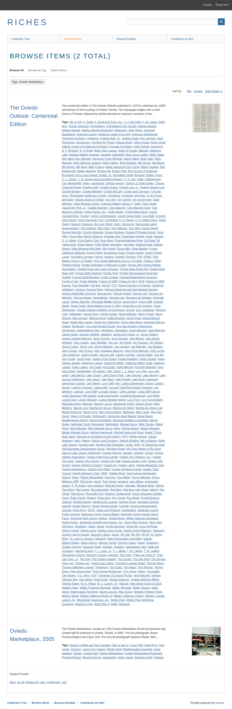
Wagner (124, 583)
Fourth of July (70, 281)
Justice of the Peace (104, 359)
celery (86, 183)
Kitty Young (114, 371)
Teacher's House (96, 555)
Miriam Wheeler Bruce (75, 432)
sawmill (66, 506)
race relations (95, 485)
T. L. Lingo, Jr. (102, 551)
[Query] (176, 21)
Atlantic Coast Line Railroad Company (85, 146)
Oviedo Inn (109, 465)
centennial (97, 183)
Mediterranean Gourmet (137, 649)
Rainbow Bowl (145, 485)
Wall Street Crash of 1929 (145, 583)
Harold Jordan (108, 314)
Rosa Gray (103, 498)
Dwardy (158, 236)
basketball (118, 154)
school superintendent (143, 506)
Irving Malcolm (138, 330)
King (160, 367)
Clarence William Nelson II (117, 203)
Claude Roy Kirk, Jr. (74, 207)
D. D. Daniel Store (146, 220)
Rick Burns (77, 493)
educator (129, 244)
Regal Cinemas (91, 657)
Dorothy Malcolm (93, 232)
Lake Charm (93, 375)
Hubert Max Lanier (81, 322)
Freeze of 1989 (155, 281)
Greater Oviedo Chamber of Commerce (101, 310)
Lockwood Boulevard (132, 395)
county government (129, 216)
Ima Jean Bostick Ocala (100, 326)
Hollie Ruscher (116, 318)
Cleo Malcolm (117, 207)
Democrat (128, 224)
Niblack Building (129, 440)
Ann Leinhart (147, 138)
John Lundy (157, 350)
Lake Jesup (92, 379)
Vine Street (85, 579)
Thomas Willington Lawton (78, 567)
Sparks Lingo (88, 530)
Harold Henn (91, 314)
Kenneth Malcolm (145, 367)
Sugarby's (152, 542)
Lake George (133, 375)
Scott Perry (79, 510)
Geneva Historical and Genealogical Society (130, 289)
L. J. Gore (128, 371)
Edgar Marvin (85, 244)
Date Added (212, 91)
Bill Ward (81, 167)
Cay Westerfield (71, 183)
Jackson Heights (89, 334)
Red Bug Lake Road (135, 489)
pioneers (123, 481)
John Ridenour (71, 355)
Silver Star (155, 522)
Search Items (59, 70)
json (42, 682)
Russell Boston (150, 498)
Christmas (114, 195)
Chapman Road (71, 187)
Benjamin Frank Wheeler (108, 158)
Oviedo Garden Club (133, 461)
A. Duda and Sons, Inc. (109, 122)
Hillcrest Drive (97, 318)
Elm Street (108, 248)
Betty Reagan (128, 163)
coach (153, 212)
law (118, 383)
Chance (159, 183)
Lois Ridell (153, 395)
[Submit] (221, 21)
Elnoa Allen (123, 248)
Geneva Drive (94, 289)
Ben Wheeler (83, 158)
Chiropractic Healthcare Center (87, 195)
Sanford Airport (82, 502)
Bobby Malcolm (86, 171)
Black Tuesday (150, 167)
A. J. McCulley (132, 122)
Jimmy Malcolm (103, 346)
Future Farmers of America (134, 285)
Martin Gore (90, 412)
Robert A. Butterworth (118, 493)
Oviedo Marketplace (74, 469)
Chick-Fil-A (150, 645)
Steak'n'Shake (70, 542)
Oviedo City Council (87, 461)
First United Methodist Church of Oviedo (118, 261)
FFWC (148, 256)
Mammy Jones (103, 404)
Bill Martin (158, 163)
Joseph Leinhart (125, 355)
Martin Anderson (72, 412)
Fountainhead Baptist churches (138, 277)
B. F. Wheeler (70, 150)
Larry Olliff (108, 383)
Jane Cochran (101, 338)
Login (207, 4)
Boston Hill (103, 171)
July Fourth (68, 359)
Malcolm (87, 404)
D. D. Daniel (126, 220)
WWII (114, 604)
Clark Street (149, 203)
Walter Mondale (121, 587)
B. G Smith (86, 150)
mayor (65, 416)
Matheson (129, 412)
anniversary (83, 142)
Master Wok (114, 649)
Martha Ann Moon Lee (149, 408)
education (116, 244)
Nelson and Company (105, 440)
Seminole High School (83, 518)
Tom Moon (130, 567)
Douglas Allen (112, 236)
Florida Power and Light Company (97, 269)
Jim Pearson (140, 342)
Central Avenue (114, 183)
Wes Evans (125, 591)
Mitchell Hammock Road (128, 432)
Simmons (67, 526)
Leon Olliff (91, 391)
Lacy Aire (141, 371)
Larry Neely (93, 383)
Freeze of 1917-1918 (131, 281)
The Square (158, 559)
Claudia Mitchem (97, 207)
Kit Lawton (99, 371)
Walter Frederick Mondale (95, 587)
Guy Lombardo (145, 310)
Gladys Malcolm (80, 301)
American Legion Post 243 (114, 134)
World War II (101, 604)
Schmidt (123, 506)
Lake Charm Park (112, 375)
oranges (128, 453)
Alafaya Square (147, 126)
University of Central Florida (115, 575)
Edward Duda (144, 244)
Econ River (107, 240)
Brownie (140, 175)
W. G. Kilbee (88, 583)
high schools (79, 318)
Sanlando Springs (148, 502)
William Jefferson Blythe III (96, 596)
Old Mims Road (115, 449)
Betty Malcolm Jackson (87, 163)
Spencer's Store (100, 534)
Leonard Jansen (108, 391)
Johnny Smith (89, 355)
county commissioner (103, 216)
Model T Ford (153, 432)
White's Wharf (70, 596)
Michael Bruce (128, 424)
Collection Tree (21, 39)
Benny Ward (131, 158)
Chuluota (127, 195)
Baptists (143, 150)
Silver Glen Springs (135, 522)
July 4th (158, 355)
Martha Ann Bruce (100, 408)
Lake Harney (150, 375)
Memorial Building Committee (130, 420)
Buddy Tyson (154, 175)
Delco (117, 224)
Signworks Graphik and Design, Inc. (101, 522)
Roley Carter (77, 498)
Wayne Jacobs (108, 591)
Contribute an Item (182, 39)
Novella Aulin (86, 444)
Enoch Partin (94, 252)
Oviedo (149, 453)
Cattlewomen (153, 179)
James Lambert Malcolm (77, 338)
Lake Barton (77, 375)
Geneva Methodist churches (79, 293)
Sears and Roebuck (108, 510)
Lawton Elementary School (137, 383)
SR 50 (145, 534)
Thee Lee (67, 563)
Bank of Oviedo (127, 150)
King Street (68, 371)
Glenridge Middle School (106, 301)
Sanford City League (104, 502)
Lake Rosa (138, 379)
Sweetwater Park (136, 547)
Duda (149, 236)
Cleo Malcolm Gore (138, 207)
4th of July (76, 122)
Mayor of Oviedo (81, 416)
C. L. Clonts (69, 179)
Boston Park (119, 171)
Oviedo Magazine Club (150, 465)
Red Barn (116, 489)
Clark (137, 203)
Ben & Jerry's (120, 645)
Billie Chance (96, 167)
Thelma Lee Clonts (102, 563)
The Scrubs (124, 559)
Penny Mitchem (141, 477)
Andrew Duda (130, 138)
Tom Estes (115, 567)
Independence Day (88, 330)
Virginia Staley (70, 583)
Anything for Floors (103, 142)
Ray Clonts (82, 489)
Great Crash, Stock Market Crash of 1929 (96, 306)
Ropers (91, 498)
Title (188, 91)
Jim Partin (125, 342)
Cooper (84, 216)
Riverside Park (94, 493)
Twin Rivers (69, 575)
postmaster (151, 481)
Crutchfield (111, 220)
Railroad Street (114, 485)
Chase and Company (137, 191)
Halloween (75, 314)
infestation (107, 330)
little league (89, 395)
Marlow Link (80, 408)
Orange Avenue (111, 453)
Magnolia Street (71, 404)
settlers (103, 518)
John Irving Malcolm (137, 350)
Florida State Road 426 (134, 269)
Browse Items (73, 39)
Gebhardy (68, 289)
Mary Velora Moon (110, 412)
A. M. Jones (150, 122)
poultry (66, 485)
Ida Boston (78, 326)
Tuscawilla (153, 571)
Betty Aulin (146, 158)
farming (109, 256)
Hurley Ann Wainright (106, 322)
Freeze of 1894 (108, 281)
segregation (129, 510)
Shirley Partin (70, 522)
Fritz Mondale (80, 285)
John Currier (69, 350)
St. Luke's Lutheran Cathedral (88, 538)
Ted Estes (126, 555)
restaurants (109, 657)
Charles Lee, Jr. (128, 187)
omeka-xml (53, 682)
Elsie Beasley (140, 248)
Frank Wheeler (89, 281)
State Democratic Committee (124, 538)
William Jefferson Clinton (129, 596)
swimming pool (84, 551)
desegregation (70, 228)
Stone (141, 542)
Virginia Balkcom (119, 579)
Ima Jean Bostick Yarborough (134, 326)
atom (13, 682)
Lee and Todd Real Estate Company (130, 387)
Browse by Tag (37, 70)
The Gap (85, 559)
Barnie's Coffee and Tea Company (90, 645)
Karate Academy (128, 359)
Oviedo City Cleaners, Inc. (135, 457)
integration (121, 330)
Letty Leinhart (128, 391)
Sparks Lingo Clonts (110, 530)
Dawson (76, 224)
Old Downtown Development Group (83, 449)
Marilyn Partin (143, 404)
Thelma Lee (82, 563)
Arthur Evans (141, 142)
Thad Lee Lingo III (144, 555)
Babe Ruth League (105, 150)
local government (108, 395)
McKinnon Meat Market (122, 416)
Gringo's (76, 649)
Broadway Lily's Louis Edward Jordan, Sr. (87, 175)
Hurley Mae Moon (131, 322)
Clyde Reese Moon (136, 212)
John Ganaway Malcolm (108, 350)
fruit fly (106, 285)
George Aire (104, 293)
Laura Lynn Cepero (93, 649)
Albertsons (120, 130)
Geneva (80, 289)
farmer (99, 256)
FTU (114, 285)
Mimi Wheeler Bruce (100, 428)
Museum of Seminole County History (99, 436)
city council (124, 199)
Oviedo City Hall (110, 461)
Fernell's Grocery (125, 256)
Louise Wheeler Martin (112, 399)
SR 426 (124, 534)
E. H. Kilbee (69, 240)
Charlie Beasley (71, 191)
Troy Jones (129, 571)
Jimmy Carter (70, 346)
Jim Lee (113, 342)
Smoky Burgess (115, 526)
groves (130, 310)
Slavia (100, 526)
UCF (94, 575)
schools (66, 510)
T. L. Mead (119, 551)
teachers (113, 555)
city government (142, 199)
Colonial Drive (70, 216)
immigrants (68, 330)
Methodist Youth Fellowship (87, 424)
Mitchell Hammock (101, 432)
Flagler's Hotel (152, 261)
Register (222, 4)
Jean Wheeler (98, 342)
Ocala (128, 444)
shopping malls (143, 657)
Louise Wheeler (87, 399)
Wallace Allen (70, 587)
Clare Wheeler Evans (86, 203)
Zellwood (124, 604)
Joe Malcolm (138, 346)
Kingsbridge (84, 371)
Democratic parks (146, 224)
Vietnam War (69, 579)
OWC (104, 473)
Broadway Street (123, 175)
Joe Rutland (155, 346)
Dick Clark (103, 228)
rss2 (64, 682)
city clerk (110, 199)
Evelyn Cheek (135, 252)
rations (159, 485)
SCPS (91, 510)
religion (153, 489)
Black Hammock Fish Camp (122, 167)
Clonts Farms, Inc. (95, 212)
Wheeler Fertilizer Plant (148, 591)
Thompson (101, 567)
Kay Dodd (95, 367)
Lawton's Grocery (81, 387)
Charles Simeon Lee (152, 187)
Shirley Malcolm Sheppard (142, 518)
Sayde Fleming (81, 506)
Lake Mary (107, 379)
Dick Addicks (88, 228)
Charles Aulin (90, 187)
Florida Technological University (138, 273)
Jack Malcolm (156, 330)
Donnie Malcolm (71, 232)
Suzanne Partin (91, 547)
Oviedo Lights (126, 465)
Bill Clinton (144, 163)
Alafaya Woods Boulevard (97, 130)
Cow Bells (149, 216)
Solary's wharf (70, 530)
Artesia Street (124, 142)
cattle (140, 179)
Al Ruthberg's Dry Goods (121, 126)
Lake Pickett (122, 379)
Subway (159, 657)
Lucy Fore (133, 399)
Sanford (66, 502)
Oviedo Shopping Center (126, 469)
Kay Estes (109, 367)
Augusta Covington (120, 146)
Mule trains (68, 436)
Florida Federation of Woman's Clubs (104, 265)
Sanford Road (127, 502)
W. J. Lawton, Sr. (107, 583)
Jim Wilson (156, 342)
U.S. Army (83, 575)
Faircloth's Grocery (82, 256)
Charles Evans (109, 187)
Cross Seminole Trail (90, 220)
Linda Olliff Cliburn (149, 391)
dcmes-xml (32, 682)
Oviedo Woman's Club (85, 473)
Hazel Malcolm (128, 314)
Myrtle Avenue (138, 436)
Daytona (87, 224)
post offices (136, 481)
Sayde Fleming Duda (104, 506)
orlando (138, 453)
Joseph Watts (144, 355)
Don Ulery (135, 228)
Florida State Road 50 (88, 273)
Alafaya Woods (71, 130)
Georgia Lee (116, 297)
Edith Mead (102, 244)
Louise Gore (69, 399)
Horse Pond (133, 318)
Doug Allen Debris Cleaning (86, 236)
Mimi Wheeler (78, 428)
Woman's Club (83, 604)
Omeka (219, 702)
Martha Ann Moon (123, 408)
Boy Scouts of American (142, 171)
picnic (97, 481)
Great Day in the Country (137, 306)
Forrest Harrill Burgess (85, 277)
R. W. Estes (79, 485)
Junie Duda (84, 359)
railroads (130, 485)
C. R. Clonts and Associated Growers (99, 179)
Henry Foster (146, 314)
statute (147, 538)
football (66, 277)
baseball (106, 154)
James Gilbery (149, 334)
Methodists (111, 424)
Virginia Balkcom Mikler (145, 579)
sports (115, 534)
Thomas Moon (155, 563)
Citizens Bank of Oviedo (89, 199)
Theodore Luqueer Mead (130, 563)
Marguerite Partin (123, 404)
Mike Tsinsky (146, 424)
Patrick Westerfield (91, 477)
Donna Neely (150, 228)
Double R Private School (141, 232)
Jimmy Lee (86, 346)
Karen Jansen (148, 359)
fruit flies (95, 285)
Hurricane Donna (154, 322)
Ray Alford (68, 489)
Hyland (66, 326)
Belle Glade (157, 154)
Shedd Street (117, 518)
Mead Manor (145, 416)
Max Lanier (143, 412)
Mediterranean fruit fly (75, 420)
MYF (125, 436)
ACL (64, 126)
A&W (161, 122)
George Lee (140, 293)
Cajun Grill (136, 645)
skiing (91, 526)
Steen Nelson (89, 542)
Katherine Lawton (92, 363)
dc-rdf (20, 682)
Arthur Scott (158, 142)
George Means (82, 297)
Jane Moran (136, 338)
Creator (198, 91)
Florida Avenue (71, 265)
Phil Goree (86, 481)
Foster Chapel (109, 277)
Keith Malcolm (125, 367)
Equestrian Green (114, 252)
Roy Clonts (118, 498)
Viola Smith (100, 579)
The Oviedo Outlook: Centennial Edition (34, 116)
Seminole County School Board (100, 514)
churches (139, 195)
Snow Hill (132, 526)
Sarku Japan (125, 657)
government (130, 301)
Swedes (107, 547)
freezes (66, 285)
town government (80, 571)
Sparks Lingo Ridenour (137, 530)
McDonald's (99, 416)
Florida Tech (110, 273)
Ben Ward (68, 158)
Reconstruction (100, 489)
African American (78, 126)
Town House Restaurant (106, 571)
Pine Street (109, 481)
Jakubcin (106, 334)
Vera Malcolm (141, 575)
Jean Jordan (80, 342)
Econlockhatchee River (129, 240)
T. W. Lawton (135, 551)
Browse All (17, 70)
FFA (139, 256)
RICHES (27, 22)
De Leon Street (103, 224)
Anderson (93, 138)
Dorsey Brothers (114, 232)
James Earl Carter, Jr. (126, 334)
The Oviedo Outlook (104, 559)
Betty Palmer (110, 163)
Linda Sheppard (71, 395)
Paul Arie (109, 477)
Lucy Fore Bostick (151, 399)
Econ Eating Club (88, 240)
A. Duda (88, 122)
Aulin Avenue (141, 146)
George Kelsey (122, 293)
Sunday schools (71, 547)
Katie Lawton (80, 367)
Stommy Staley (127, 542)
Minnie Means (130, 428)
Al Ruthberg (97, 126)
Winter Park (118, 600)
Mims (117, 428)
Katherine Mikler (114, 363)
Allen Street (135, 130)
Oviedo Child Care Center (102, 457)
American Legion (86, 134)
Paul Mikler (123, 477)
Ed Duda (149, 240)
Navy (77, 440)
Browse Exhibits (126, 39)
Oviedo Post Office (98, 469)
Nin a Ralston (148, 440)
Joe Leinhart (121, 346)
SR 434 (135, 534)
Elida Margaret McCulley (86, 248)
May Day (156, 412)
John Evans (85, 350)
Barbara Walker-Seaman (84, 154)
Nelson (86, 440)
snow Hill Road (148, 526)
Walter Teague (141, 587)
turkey (141, 571)
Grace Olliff (145, 301)
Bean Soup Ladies (137, 154)
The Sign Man (141, 559)
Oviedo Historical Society (87, 465)
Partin (75, 477)
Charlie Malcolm (92, 191)
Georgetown (100, 297)
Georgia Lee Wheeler (139, 297)
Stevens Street (107, 542)
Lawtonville (100, 387)
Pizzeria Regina (71, 657)
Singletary (81, 526)
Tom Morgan (145, 567)
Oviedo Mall (90, 653)
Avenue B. (157, 146)
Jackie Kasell (70, 334)
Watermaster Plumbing (84, 591)
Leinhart (78, 391)
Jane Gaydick (119, 338)
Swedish (119, 547)
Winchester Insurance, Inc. (93, 600)
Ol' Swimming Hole (152, 444)
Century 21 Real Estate (139, 183)
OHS (137, 444)
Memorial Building (100, 420)
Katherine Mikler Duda (138, 363)
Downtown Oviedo (133, 236)
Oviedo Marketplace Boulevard (143, 653)
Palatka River (117, 473)
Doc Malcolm (119, 228)
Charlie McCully (112, 191)
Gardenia (157, 285)
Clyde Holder (115, 212)
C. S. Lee (129, 179)
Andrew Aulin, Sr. (110, 138)
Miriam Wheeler (150, 428)
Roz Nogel (133, 498)
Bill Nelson (68, 167)
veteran (155, 575)
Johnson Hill (106, 355)
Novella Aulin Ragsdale (110, 444)
